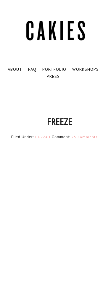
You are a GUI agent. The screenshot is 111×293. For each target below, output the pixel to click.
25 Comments (85, 137)
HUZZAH (42, 137)
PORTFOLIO (54, 69)
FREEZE (59, 121)
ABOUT (15, 69)
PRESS (53, 76)
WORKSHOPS (85, 69)
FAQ (32, 69)
